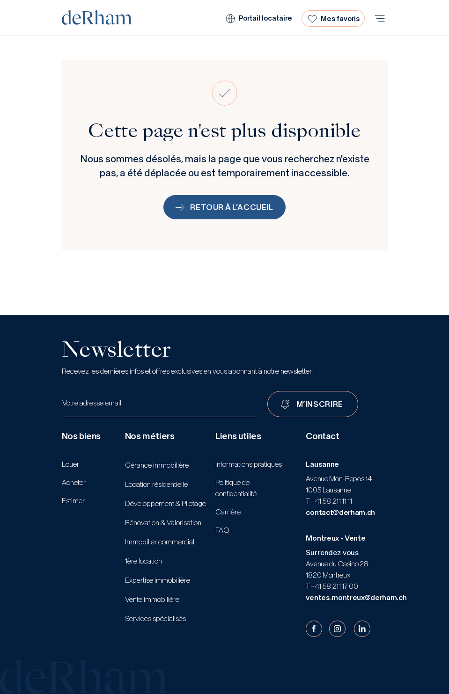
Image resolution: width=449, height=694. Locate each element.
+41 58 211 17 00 (333, 586)
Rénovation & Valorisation (163, 522)
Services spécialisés (155, 618)
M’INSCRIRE (319, 404)
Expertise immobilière (157, 580)
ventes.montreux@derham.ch (356, 597)
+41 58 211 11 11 (330, 501)
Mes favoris (340, 18)
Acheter (74, 482)
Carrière (228, 511)
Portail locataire (265, 18)
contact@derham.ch (340, 512)
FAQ (222, 530)
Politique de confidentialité (236, 488)
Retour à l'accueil (224, 207)
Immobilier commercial (159, 541)
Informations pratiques (248, 464)
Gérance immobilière (157, 465)
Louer (70, 464)
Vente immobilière (152, 599)
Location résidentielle (156, 484)
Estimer (73, 500)
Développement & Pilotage (165, 503)
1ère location (143, 561)
